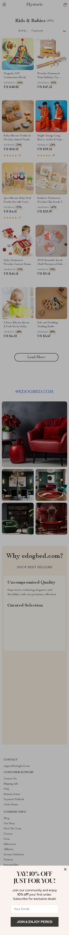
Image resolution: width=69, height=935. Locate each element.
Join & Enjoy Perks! (34, 922)
